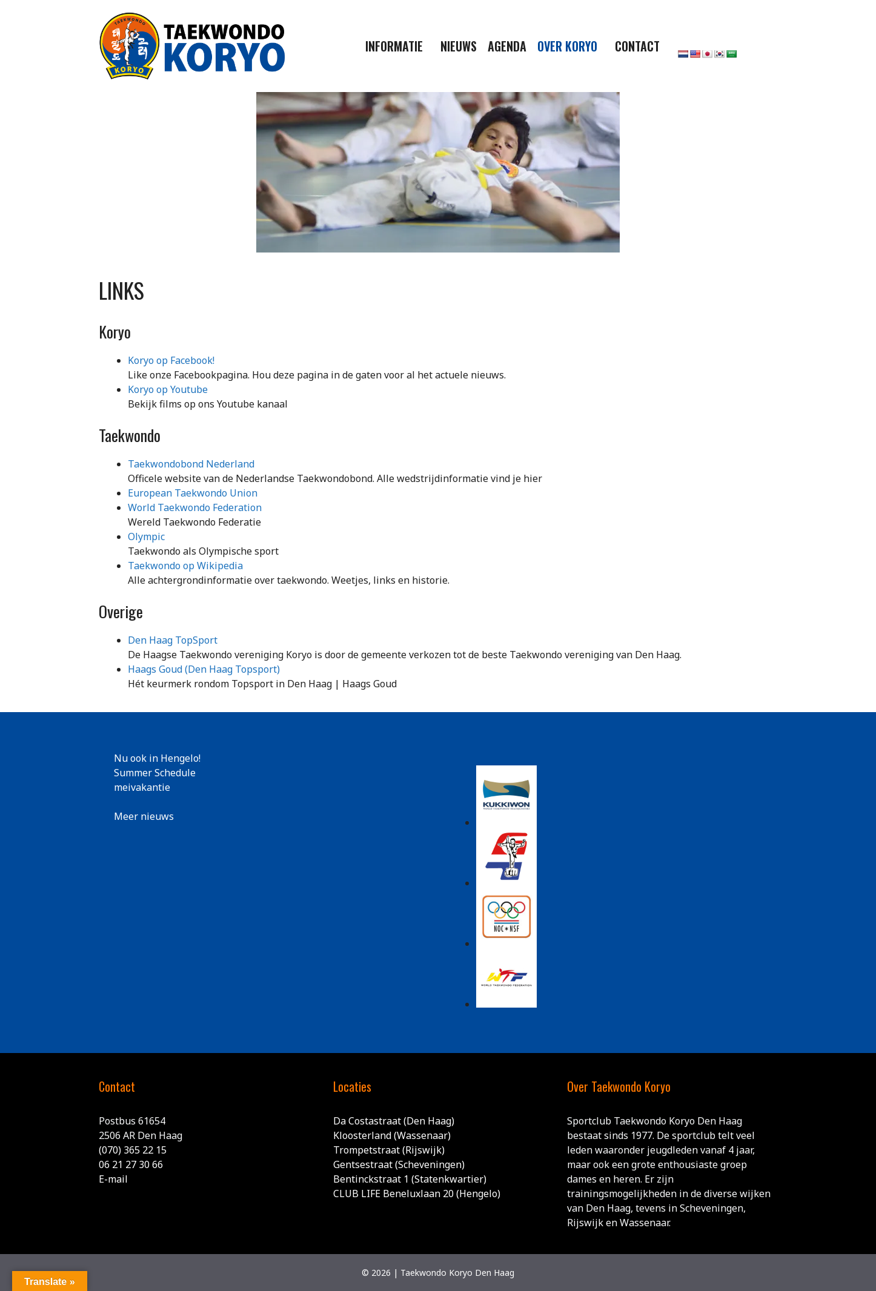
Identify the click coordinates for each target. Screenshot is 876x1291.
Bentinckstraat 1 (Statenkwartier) (409, 1179)
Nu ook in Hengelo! (157, 758)
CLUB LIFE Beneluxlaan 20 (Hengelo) (416, 1193)
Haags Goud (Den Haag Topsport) (204, 669)
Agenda (507, 46)
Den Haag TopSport (172, 640)
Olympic (146, 536)
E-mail (113, 1179)
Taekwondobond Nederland (191, 464)
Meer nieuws (144, 816)
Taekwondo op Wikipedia (185, 565)
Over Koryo (567, 46)
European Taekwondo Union (192, 493)
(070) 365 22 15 (133, 1150)
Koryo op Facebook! (171, 360)
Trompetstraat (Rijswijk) (389, 1150)
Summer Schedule (155, 772)
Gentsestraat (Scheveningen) (399, 1164)
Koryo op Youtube (168, 389)
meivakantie (142, 787)
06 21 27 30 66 (131, 1164)
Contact (637, 46)
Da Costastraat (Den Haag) (393, 1121)
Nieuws (458, 46)
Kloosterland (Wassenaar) (392, 1135)
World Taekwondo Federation (195, 507)
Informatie (394, 46)
